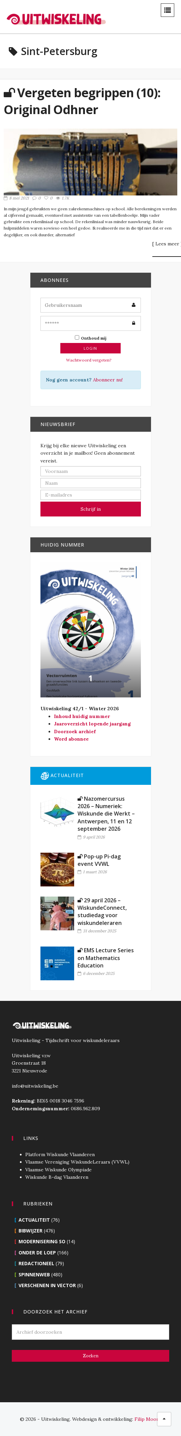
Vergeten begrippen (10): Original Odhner (82, 101)
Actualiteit (34, 1220)
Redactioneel (36, 1263)
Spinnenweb (34, 1274)
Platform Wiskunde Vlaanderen (60, 1154)
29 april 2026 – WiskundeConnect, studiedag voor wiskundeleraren (102, 912)
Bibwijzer (30, 1230)
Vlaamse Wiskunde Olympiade (58, 1170)
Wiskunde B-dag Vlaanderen (56, 1177)
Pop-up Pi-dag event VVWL (99, 860)
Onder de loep (37, 1252)
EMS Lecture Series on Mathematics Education (106, 958)
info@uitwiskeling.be (35, 1086)
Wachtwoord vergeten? (89, 360)
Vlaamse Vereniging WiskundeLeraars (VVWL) (77, 1162)
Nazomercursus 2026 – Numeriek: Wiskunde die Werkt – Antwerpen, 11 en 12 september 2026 (106, 814)
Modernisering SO (42, 1241)
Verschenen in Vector (47, 1285)
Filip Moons (147, 1419)
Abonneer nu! (108, 380)
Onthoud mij (91, 338)
